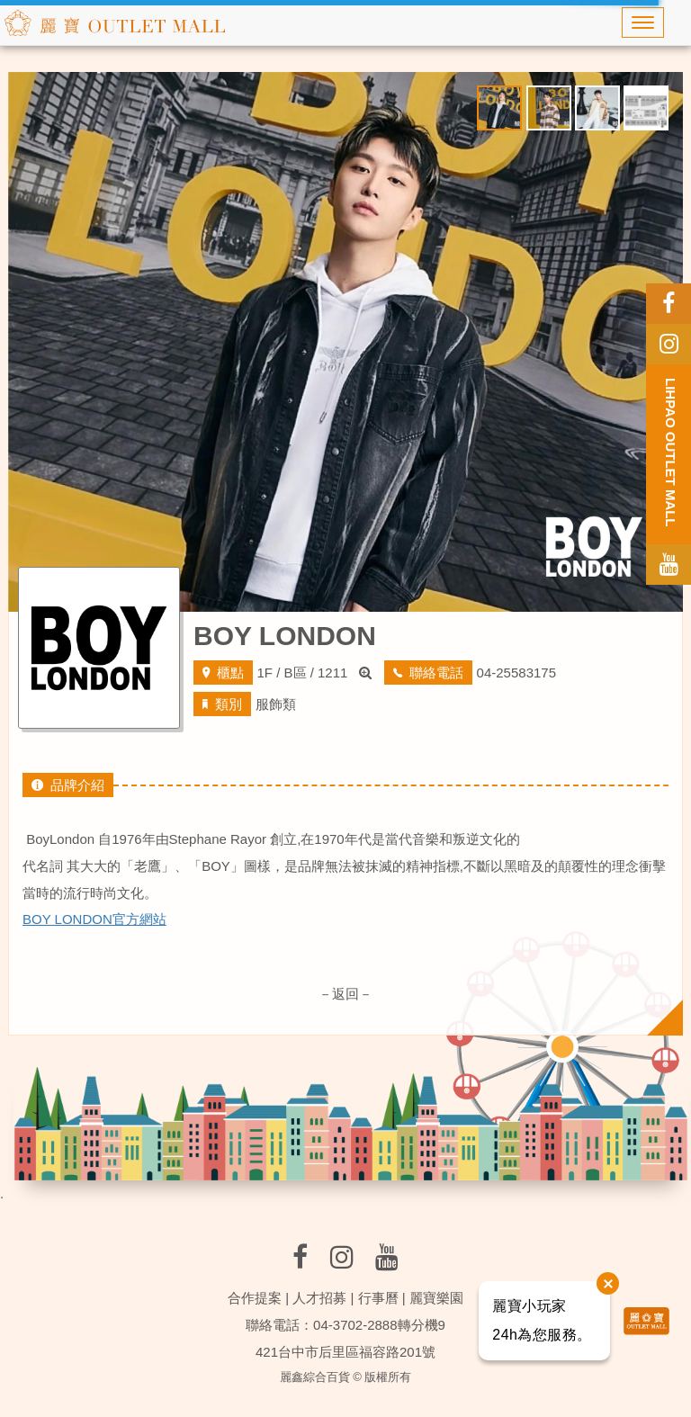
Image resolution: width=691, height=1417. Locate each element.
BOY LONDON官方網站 (94, 919)
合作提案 (255, 1297)
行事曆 (378, 1297)
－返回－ (345, 993)
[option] (345, 342)
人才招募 (319, 1297)
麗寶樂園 (436, 1297)
